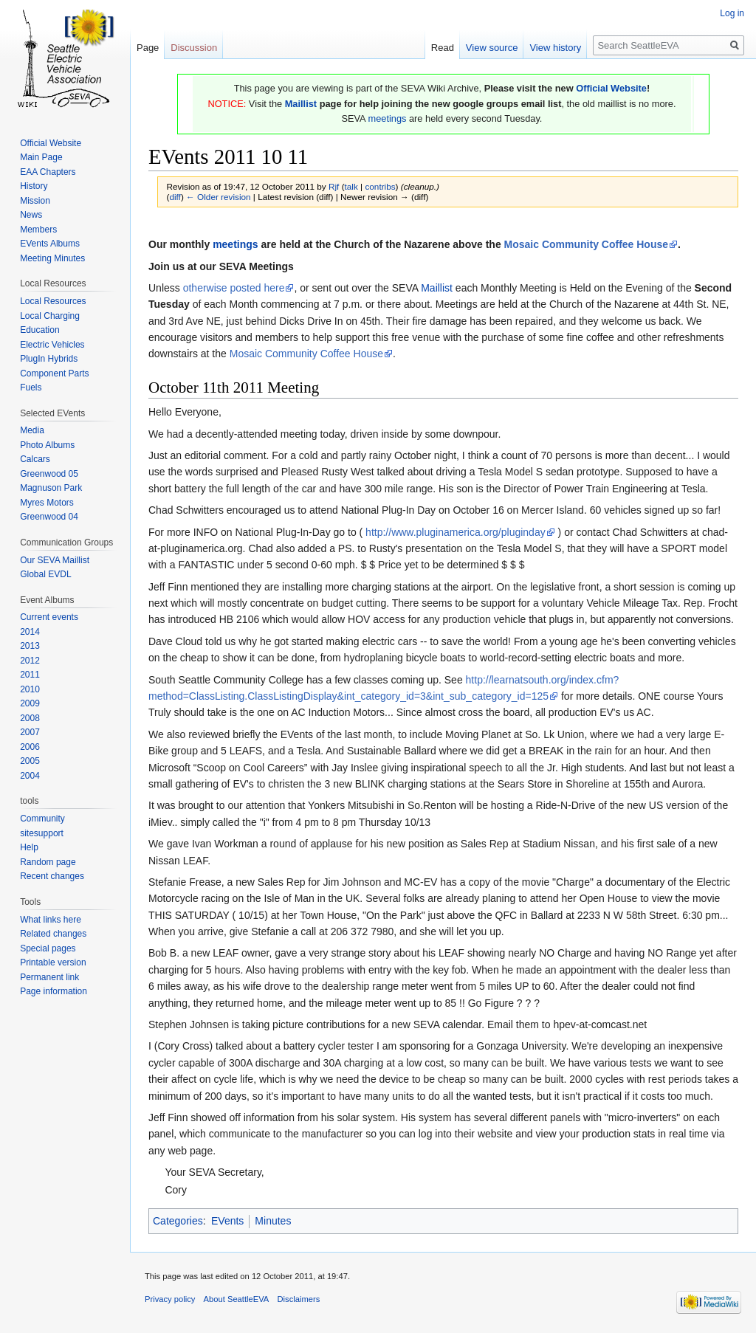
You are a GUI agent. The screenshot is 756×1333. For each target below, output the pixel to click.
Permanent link (49, 977)
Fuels (30, 387)
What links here (50, 919)
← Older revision (218, 197)
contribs (380, 186)
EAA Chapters (47, 172)
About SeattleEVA (236, 1299)
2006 (30, 747)
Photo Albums (47, 445)
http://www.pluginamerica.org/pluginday (455, 532)
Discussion (194, 47)
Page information (53, 991)
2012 (30, 660)
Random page (47, 862)
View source (492, 47)
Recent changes (52, 876)
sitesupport (41, 833)
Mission (35, 201)
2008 (30, 718)
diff (174, 197)
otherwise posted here (234, 288)
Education (39, 330)
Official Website (611, 88)
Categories (178, 1221)
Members (38, 229)
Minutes (273, 1221)
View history (555, 47)
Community (42, 818)
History (33, 186)
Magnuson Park (51, 488)
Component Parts (54, 373)
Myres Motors (47, 502)
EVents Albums (50, 243)
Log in (732, 13)
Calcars (35, 459)
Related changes (53, 934)
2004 (30, 776)
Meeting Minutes (52, 258)
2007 (30, 732)
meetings (387, 118)
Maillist (301, 103)
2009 (30, 703)
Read (442, 47)
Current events (49, 617)
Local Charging (50, 316)
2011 (30, 674)
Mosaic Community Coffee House (586, 244)
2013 (30, 646)
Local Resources (53, 301)
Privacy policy (170, 1299)
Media (32, 430)
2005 (30, 761)
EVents (227, 1221)
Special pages (47, 948)
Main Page (41, 157)
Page (148, 47)
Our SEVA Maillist (54, 560)
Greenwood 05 (49, 474)
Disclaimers (299, 1299)
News (31, 215)
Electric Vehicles (52, 345)
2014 (30, 632)
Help (29, 847)
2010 (30, 689)
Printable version (53, 962)
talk (351, 186)
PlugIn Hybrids (49, 359)
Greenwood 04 (49, 517)
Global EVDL (45, 574)
